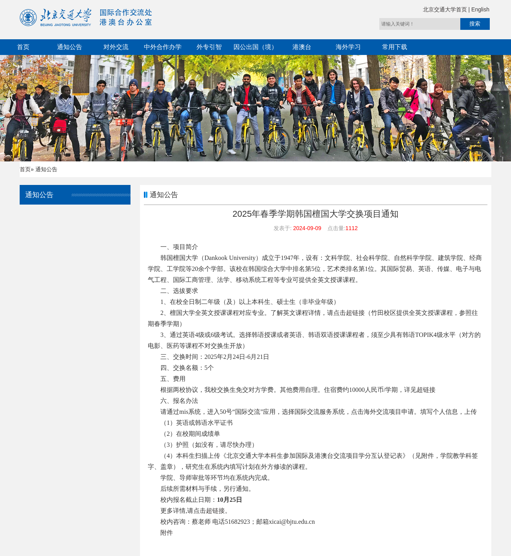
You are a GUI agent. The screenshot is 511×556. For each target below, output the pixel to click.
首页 (23, 47)
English (480, 9)
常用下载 (394, 47)
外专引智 (209, 47)
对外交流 (116, 47)
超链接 (355, 312)
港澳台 (301, 47)
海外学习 (348, 47)
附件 (166, 532)
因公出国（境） (255, 47)
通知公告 (69, 47)
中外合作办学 (163, 47)
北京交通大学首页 (446, 9)
